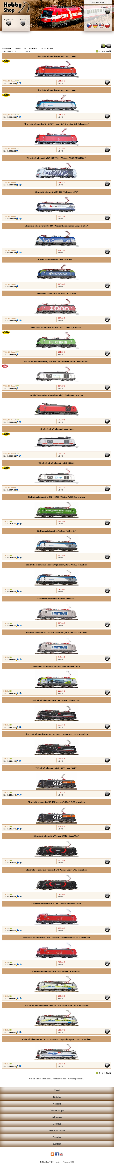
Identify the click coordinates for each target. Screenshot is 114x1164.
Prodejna (57, 1137)
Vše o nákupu (57, 1110)
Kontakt (57, 1144)
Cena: (103, 7)
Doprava (57, 1124)
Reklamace (57, 1117)
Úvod (57, 1090)
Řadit (27, 51)
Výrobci (57, 1104)
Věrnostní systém (57, 1130)
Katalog (57, 1097)
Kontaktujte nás (59, 1078)
